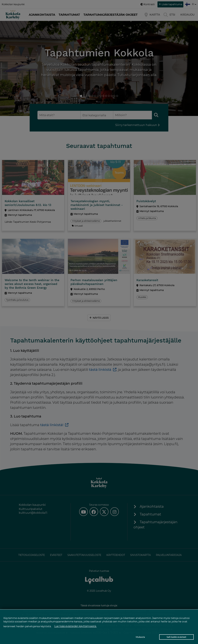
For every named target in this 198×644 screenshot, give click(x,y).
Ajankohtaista (42, 14)
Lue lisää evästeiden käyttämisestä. (75, 626)
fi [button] (191, 4)
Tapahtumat (69, 14)
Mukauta (140, 637)
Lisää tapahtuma (172, 4)
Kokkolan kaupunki (13, 4)
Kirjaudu (187, 14)
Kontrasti (149, 4)
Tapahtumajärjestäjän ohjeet (110, 14)
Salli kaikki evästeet (176, 637)
